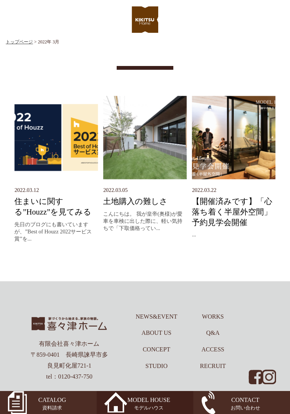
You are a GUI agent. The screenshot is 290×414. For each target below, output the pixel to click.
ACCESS (212, 349)
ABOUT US (156, 333)
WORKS (213, 316)
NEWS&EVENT (156, 316)
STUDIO (156, 366)
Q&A (213, 333)
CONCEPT (156, 349)
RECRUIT (212, 366)
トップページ (19, 41)
